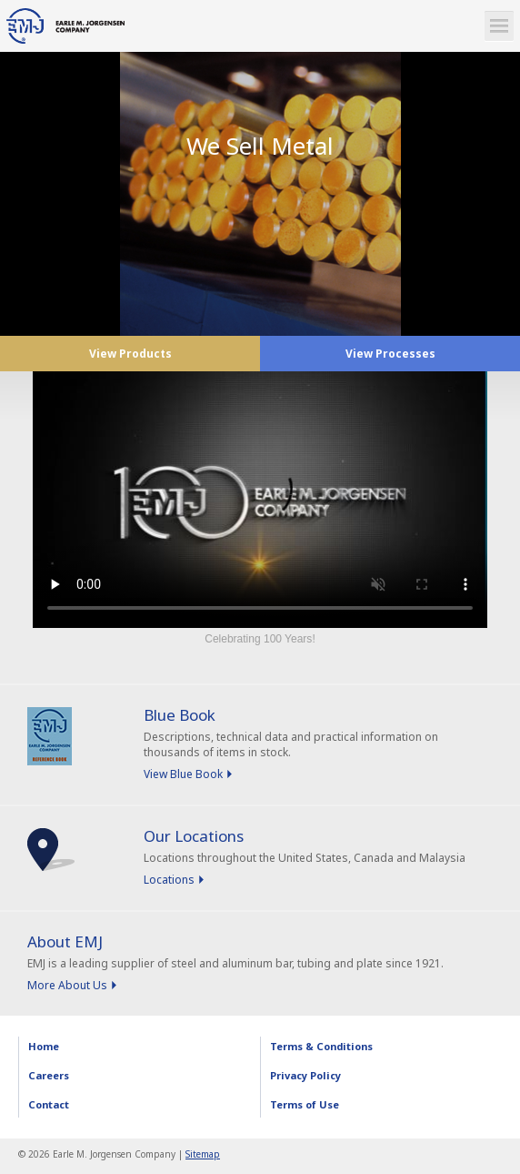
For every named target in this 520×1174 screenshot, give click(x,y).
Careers (48, 1075)
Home (43, 1046)
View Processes (390, 353)
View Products (130, 353)
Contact (48, 1104)
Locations (169, 879)
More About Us (67, 985)
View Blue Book (183, 774)
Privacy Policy (305, 1075)
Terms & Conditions (321, 1046)
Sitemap (202, 1154)
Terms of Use (304, 1104)
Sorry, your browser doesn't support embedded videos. (260, 499)
